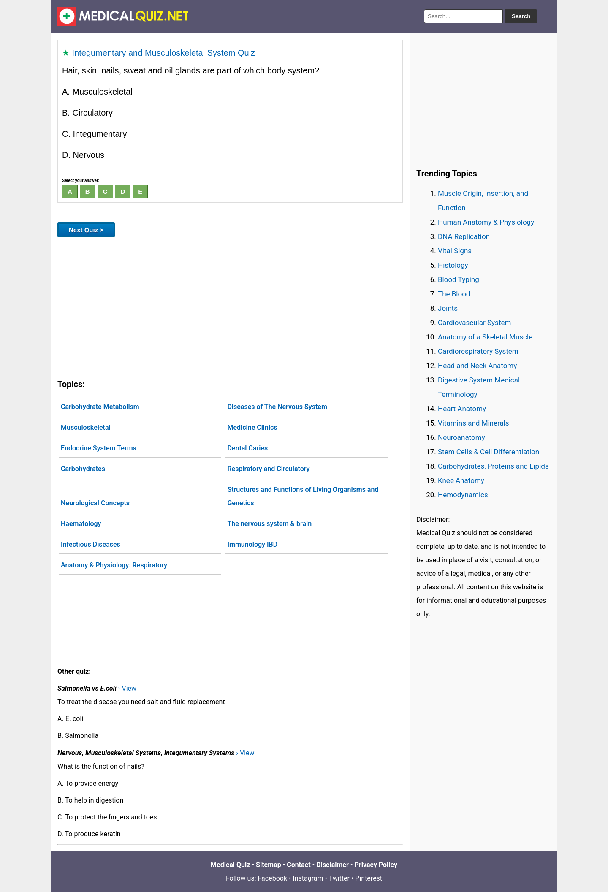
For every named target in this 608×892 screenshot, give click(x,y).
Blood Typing (458, 279)
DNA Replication (464, 236)
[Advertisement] (230, 306)
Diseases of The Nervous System (277, 407)
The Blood (454, 294)
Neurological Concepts (95, 503)
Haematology (81, 524)
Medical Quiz (230, 865)
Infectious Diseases (90, 544)
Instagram (308, 878)
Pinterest (368, 878)
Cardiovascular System (474, 322)
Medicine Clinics (252, 427)
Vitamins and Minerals (473, 423)
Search (521, 16)
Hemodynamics (463, 495)
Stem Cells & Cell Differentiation (488, 451)
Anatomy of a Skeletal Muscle (485, 337)
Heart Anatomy (462, 408)
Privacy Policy (376, 865)
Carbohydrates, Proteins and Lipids (493, 466)
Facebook (272, 878)
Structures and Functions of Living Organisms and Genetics (302, 496)
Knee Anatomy (461, 480)
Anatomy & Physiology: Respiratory (114, 565)
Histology (453, 265)
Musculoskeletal (86, 427)
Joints (448, 308)
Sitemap (268, 865)
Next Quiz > (86, 229)
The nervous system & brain (269, 524)
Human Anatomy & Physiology (486, 222)
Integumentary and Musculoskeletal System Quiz (163, 52)
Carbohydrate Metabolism (100, 407)
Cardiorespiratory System (478, 351)
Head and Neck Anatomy (477, 365)
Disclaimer (332, 865)
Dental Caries (247, 448)
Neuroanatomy (461, 437)
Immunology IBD (252, 544)
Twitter (339, 878)
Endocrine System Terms (98, 448)
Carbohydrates (83, 469)
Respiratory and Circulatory (268, 469)
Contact (298, 865)
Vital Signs (455, 251)
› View (127, 688)
